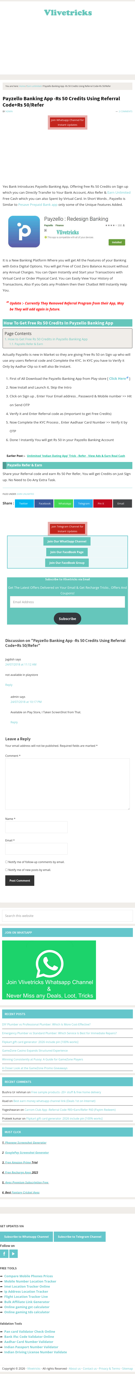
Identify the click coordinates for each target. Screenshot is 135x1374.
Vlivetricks (67, 12)
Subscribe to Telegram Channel (79, 1237)
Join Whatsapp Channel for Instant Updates (67, 122)
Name (10, 819)
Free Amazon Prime (18, 1162)
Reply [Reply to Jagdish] (8, 685)
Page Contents (18, 333)
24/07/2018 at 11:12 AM (20, 664)
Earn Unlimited (119, 192)
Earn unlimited (25, 494)
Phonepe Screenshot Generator (25, 1143)
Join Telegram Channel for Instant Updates (67, 529)
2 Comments (125, 111)
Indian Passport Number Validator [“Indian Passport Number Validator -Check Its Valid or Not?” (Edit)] (31, 1347)
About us (75, 1368)
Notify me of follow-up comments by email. (36, 862)
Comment (13, 756)
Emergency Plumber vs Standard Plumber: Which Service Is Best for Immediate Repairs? (59, 1033)
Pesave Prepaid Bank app (37, 204)
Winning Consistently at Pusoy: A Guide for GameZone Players (42, 1059)
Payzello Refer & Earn (29, 344)
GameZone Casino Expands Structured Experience (35, 1050)
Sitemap (127, 1368)
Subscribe (67, 618)
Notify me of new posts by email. (29, 870)
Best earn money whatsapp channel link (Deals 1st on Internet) (54, 1101)
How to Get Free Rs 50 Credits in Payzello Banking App (48, 339)
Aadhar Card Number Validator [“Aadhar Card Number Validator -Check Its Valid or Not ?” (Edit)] (28, 1342)
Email (10, 840)
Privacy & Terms (109, 1368)
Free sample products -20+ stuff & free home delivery (66, 1092)
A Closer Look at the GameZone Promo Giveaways (35, 1068)
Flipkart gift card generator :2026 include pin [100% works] (40, 1042)
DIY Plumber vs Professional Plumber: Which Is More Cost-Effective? (46, 1024)
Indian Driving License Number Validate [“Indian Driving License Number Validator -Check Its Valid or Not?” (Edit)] (35, 1352)
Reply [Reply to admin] (14, 722)
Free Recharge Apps (18, 1172)
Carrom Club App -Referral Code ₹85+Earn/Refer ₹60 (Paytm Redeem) (70, 1110)
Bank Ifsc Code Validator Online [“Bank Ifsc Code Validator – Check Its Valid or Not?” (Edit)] (29, 1336)
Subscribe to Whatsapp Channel (26, 1237)
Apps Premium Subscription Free (27, 1182)
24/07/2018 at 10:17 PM (26, 702)
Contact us (90, 1368)
